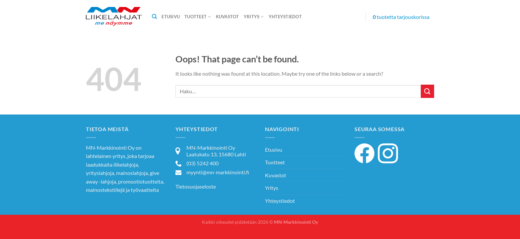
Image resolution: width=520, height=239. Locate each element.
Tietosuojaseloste (195, 186)
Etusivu (171, 16)
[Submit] (427, 91)
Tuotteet (197, 17)
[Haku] (154, 16)
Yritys (254, 17)
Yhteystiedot (285, 16)
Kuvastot (227, 16)
